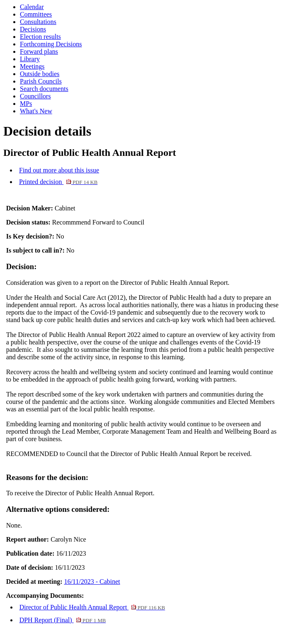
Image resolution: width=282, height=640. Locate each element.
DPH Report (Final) (62, 619)
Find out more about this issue (59, 170)
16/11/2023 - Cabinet (92, 581)
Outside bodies (40, 73)
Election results (40, 36)
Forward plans (39, 51)
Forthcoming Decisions (51, 44)
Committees (36, 14)
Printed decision (58, 181)
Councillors (35, 96)
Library (30, 58)
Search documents (44, 88)
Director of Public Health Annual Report (92, 607)
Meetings (32, 66)
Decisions (33, 29)
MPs (26, 103)
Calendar (32, 6)
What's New (36, 111)
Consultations (38, 21)
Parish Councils (41, 81)
